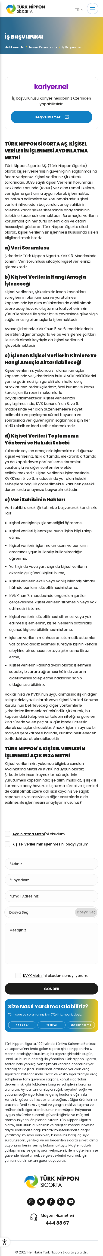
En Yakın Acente (81, 1025)
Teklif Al (51, 1025)
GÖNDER (51, 988)
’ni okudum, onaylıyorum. (55, 975)
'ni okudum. (39, 834)
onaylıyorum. (50, 844)
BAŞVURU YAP (47, 117)
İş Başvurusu (72, 47)
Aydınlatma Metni (28, 834)
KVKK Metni (33, 975)
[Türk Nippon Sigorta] (31, 8)
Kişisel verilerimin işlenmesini (38, 844)
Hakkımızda (14, 47)
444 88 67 (22, 1025)
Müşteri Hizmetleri (57, 1219)
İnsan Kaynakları (43, 47)
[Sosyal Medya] (31, 1202)
